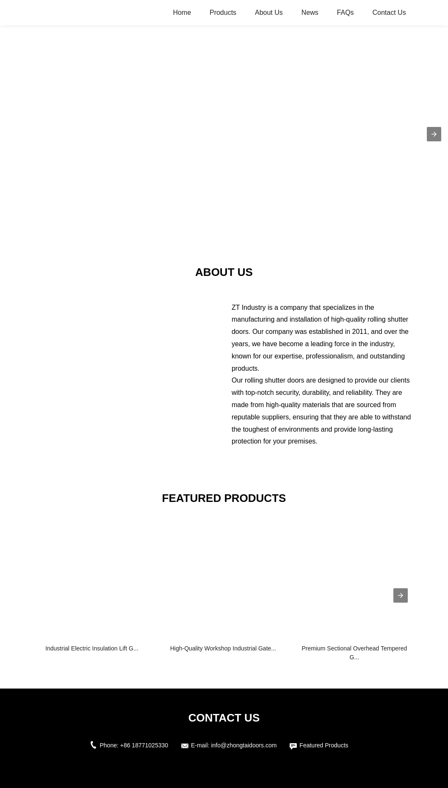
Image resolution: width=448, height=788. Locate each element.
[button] (434, 134)
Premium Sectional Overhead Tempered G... (354, 653)
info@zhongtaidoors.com (244, 745)
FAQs (345, 12)
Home (182, 12)
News (309, 12)
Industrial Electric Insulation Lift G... (91, 648)
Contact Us (389, 12)
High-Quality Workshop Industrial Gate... (223, 648)
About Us (269, 12)
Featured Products (323, 745)
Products (223, 12)
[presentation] (400, 595)
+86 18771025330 (144, 745)
